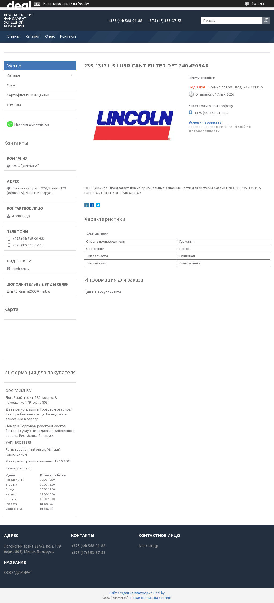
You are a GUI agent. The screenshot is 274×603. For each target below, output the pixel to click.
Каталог (33, 36)
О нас (50, 36)
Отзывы (14, 105)
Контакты (68, 36)
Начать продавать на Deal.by (66, 3)
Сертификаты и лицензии (28, 95)
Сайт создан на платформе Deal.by (137, 593)
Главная (13, 36)
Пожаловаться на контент (151, 598)
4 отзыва (258, 3)
